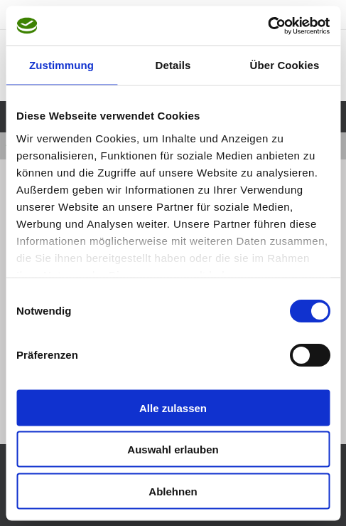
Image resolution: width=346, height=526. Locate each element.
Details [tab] (173, 65)
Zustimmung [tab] (61, 65)
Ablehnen (172, 491)
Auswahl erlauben (172, 449)
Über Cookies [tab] (285, 65)
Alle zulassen (173, 407)
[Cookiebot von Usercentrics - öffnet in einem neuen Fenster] (267, 25)
